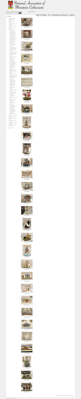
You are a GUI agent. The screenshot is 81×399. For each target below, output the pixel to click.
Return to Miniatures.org (55, 15)
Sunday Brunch (13, 97)
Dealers (11, 49)
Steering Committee (12, 95)
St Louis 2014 (18, 11)
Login (15, 398)
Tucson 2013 (12, 21)
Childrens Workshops (12, 47)
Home (12, 11)
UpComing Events (12, 110)
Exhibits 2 (12, 53)
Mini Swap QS (13, 113)
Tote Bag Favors (12, 108)
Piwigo (12, 398)
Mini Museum (13, 71)
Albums (9, 16)
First (57, 395)
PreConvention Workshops (13, 77)
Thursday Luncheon (12, 106)
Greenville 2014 (12, 26)
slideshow (31, 11)
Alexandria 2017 (13, 118)
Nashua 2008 (12, 23)
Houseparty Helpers (12, 13)
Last (73, 395)
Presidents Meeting (12, 80)
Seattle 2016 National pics (12, 19)
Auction (11, 38)
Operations (12, 75)
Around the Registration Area (12, 36)
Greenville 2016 (12, 116)
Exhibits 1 (12, 52)
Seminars (12, 91)
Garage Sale (13, 54)
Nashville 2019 (12, 124)
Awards (11, 39)
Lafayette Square (12, 66)
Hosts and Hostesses (12, 62)
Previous (61, 395)
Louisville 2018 (12, 120)
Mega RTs (12, 70)
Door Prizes (12, 50)
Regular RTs (12, 87)
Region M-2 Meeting (12, 82)
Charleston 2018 (13, 122)
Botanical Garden (12, 41)
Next (70, 395)
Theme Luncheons (12, 102)
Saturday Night (13, 89)
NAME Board (13, 73)
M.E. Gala (12, 67)
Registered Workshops (12, 85)
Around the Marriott (12, 33)
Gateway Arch (13, 56)
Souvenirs (12, 93)
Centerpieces (13, 44)
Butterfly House (12, 43)
